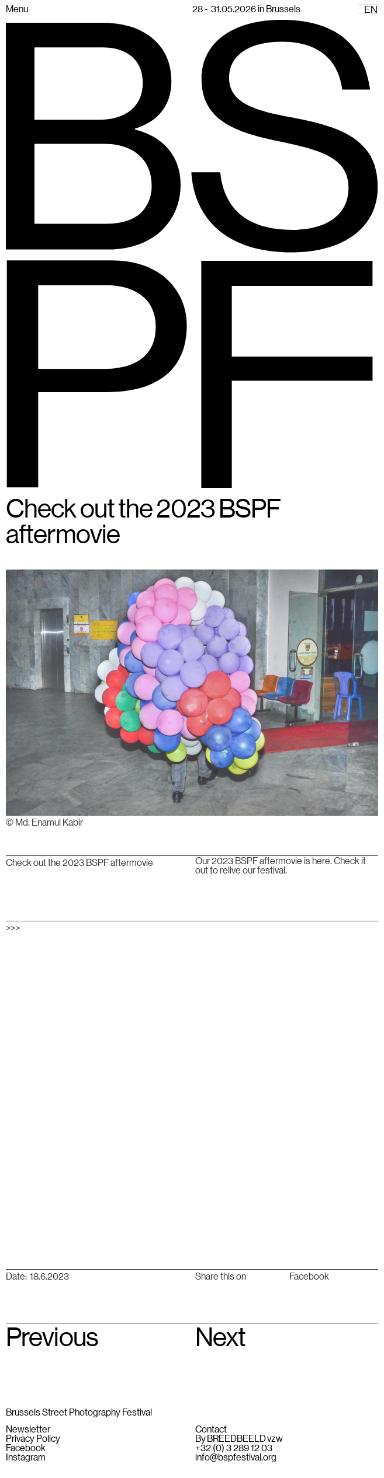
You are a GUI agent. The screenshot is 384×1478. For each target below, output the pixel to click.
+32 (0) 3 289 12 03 (233, 1447)
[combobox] (368, 9)
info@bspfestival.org (235, 1457)
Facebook (309, 1276)
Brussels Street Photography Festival (79, 1412)
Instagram (26, 1457)
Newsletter (28, 1429)
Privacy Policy (33, 1438)
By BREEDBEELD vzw (239, 1438)
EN (371, 9)
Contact (211, 1429)
